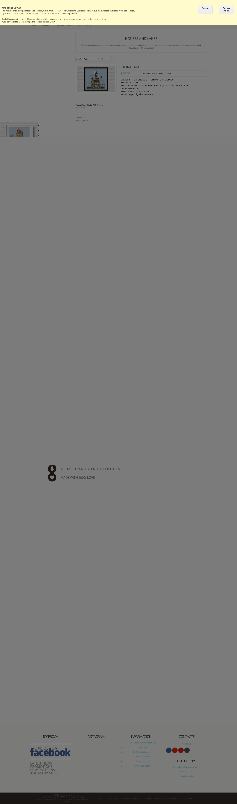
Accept (205, 8)
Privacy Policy (226, 9)
